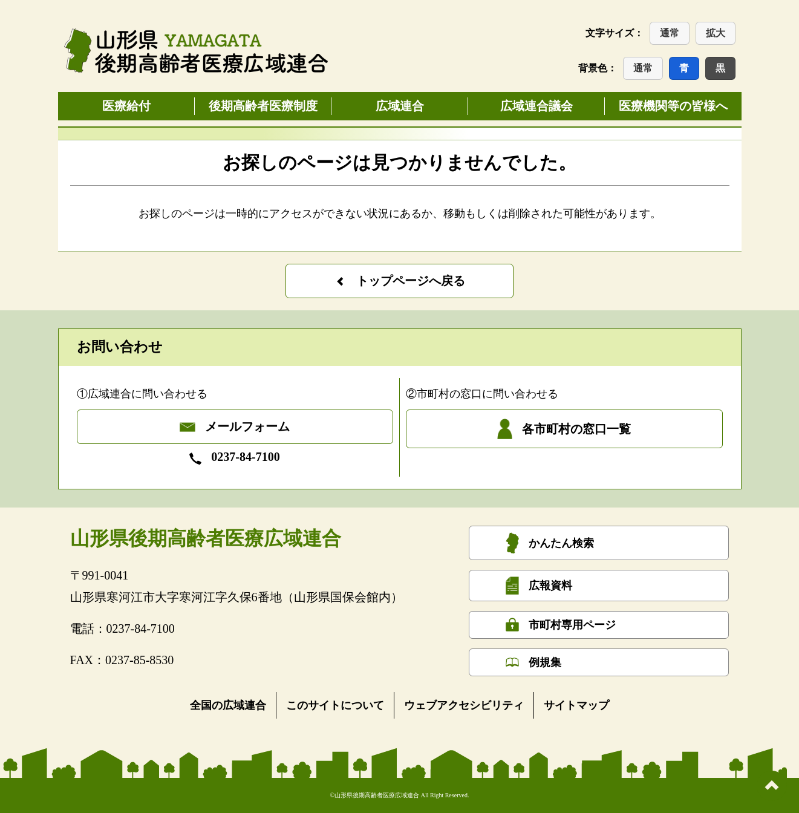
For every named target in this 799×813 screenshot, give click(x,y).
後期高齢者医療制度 (263, 106)
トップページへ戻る (399, 280)
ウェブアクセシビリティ (464, 705)
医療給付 (126, 106)
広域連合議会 (536, 106)
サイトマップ (576, 705)
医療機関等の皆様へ (673, 106)
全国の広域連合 (228, 705)
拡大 (715, 33)
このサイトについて (335, 705)
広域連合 (400, 106)
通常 (669, 33)
